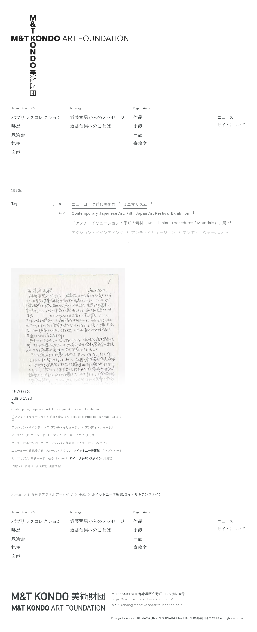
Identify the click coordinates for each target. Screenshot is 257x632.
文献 (15, 152)
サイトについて (232, 125)
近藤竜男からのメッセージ (97, 117)
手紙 (137, 126)
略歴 (15, 126)
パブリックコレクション (36, 117)
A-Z (61, 213)
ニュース (226, 117)
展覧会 (18, 135)
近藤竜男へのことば (90, 126)
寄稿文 (140, 143)
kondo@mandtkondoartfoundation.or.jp (152, 605)
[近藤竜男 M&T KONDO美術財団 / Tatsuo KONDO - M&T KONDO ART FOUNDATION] (58, 601)
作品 (137, 117)
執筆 (15, 143)
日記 (137, 135)
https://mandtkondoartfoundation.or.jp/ (142, 599)
